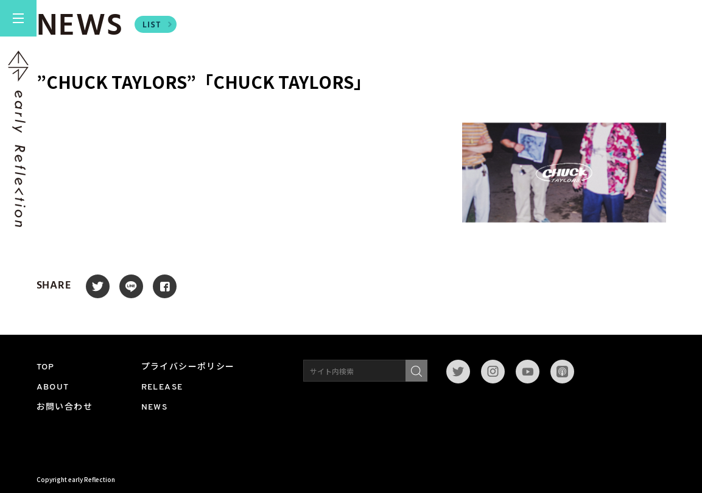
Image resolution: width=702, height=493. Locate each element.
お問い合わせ (65, 407)
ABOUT (53, 387)
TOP (46, 367)
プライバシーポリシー (188, 367)
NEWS (154, 407)
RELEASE (162, 387)
